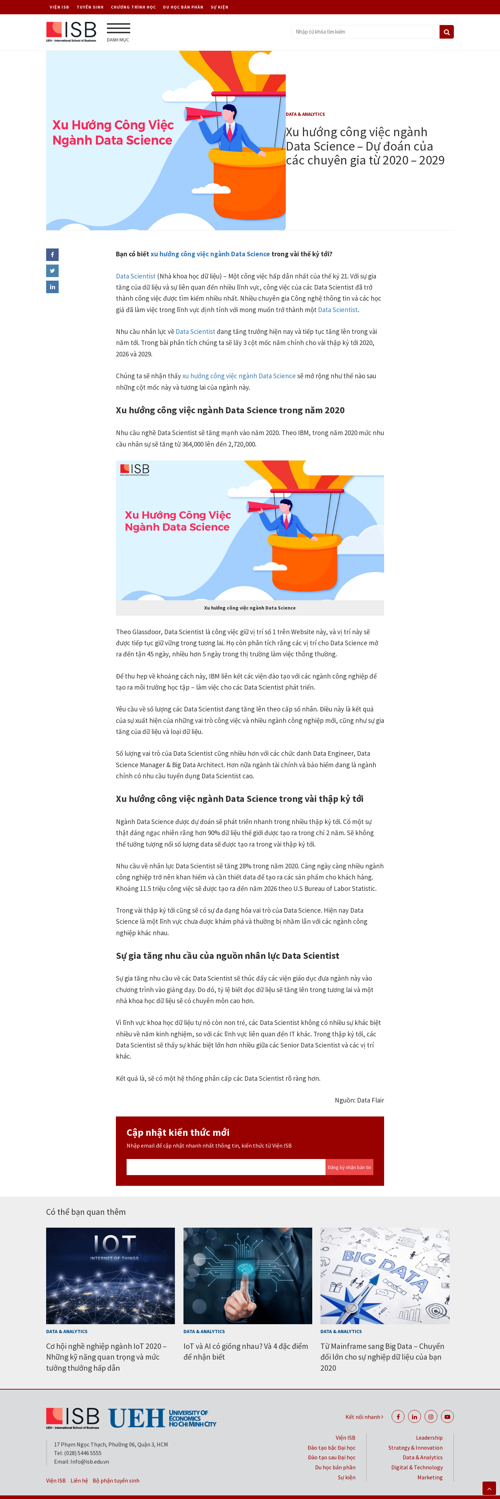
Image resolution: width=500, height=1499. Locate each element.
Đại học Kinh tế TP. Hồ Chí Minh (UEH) (400, 1489)
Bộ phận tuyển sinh (116, 1465)
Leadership (429, 1422)
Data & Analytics (305, 112)
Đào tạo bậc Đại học (332, 1432)
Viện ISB (59, 7)
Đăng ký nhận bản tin (349, 1152)
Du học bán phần (183, 7)
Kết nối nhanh (364, 1401)
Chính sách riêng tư (315, 1489)
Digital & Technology (417, 1451)
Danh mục (118, 33)
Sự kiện (220, 7)
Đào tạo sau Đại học (332, 1442)
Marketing (430, 1461)
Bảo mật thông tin (253, 1489)
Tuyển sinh (90, 7)
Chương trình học (133, 7)
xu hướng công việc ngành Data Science (209, 239)
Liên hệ (79, 1465)
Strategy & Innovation (415, 1432)
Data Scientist (136, 260)
